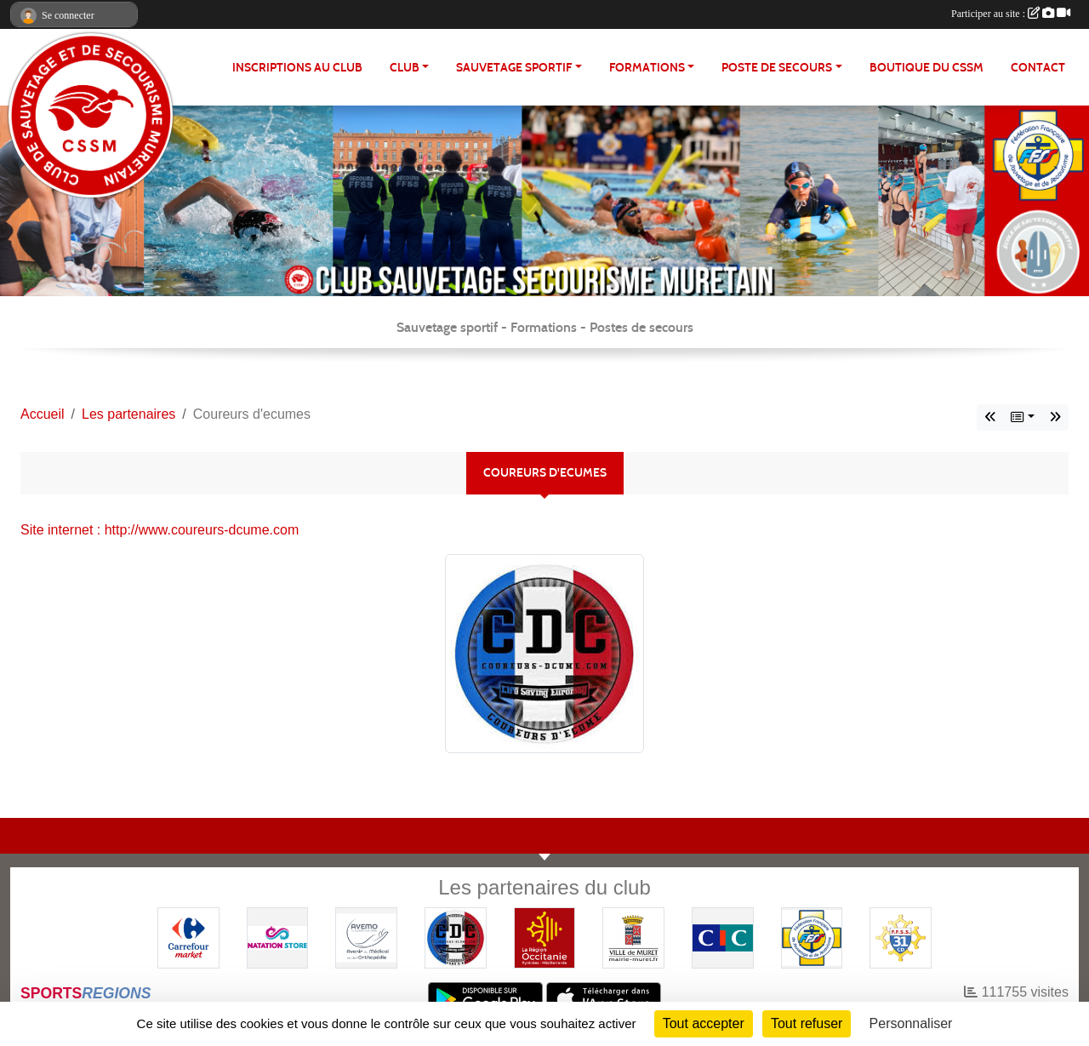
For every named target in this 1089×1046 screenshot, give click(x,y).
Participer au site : (1010, 14)
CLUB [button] (404, 67)
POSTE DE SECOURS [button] (776, 67)
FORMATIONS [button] (647, 67)
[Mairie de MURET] (633, 936)
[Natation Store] (278, 936)
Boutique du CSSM (926, 67)
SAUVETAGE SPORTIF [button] (514, 67)
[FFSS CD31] (900, 936)
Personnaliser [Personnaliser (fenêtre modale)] (911, 1023)
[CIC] (723, 936)
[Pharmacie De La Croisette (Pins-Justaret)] (366, 936)
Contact (1038, 67)
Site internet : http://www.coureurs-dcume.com (159, 530)
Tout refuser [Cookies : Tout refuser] (806, 1023)
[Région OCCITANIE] (545, 936)
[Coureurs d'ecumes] (456, 936)
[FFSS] (812, 936)
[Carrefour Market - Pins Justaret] (188, 936)
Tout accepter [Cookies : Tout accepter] (703, 1023)
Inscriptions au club (297, 67)
